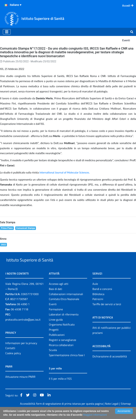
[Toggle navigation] (7, 32)
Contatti (10, 356)
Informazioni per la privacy (21, 351)
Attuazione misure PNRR (20, 385)
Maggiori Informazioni (95, 414)
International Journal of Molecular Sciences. (64, 172)
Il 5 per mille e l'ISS (60, 387)
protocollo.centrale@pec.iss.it (23, 328)
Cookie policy (13, 361)
